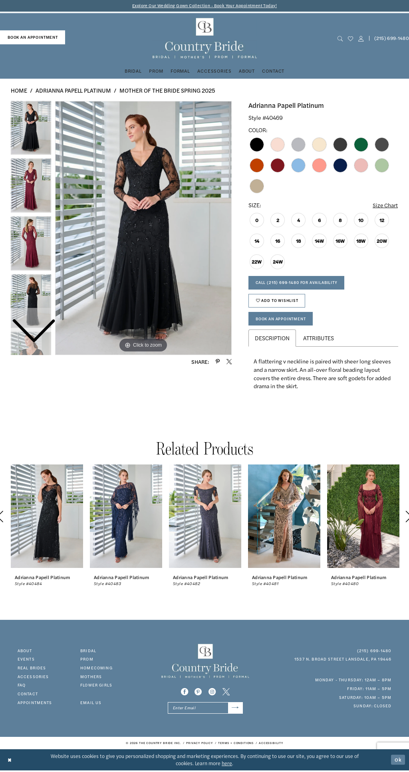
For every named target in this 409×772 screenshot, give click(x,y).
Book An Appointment (281, 320)
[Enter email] (205, 710)
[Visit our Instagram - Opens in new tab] (212, 693)
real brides (32, 669)
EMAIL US (90, 704)
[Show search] (340, 38)
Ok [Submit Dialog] (398, 761)
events (26, 660)
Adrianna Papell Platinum (73, 90)
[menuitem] (32, 37)
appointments (35, 704)
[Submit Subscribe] (235, 710)
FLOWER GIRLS (96, 687)
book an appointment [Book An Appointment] (33, 37)
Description (272, 339)
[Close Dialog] (10, 761)
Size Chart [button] (385, 205)
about (25, 652)
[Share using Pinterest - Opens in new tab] (218, 361)
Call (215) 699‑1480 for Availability (297, 283)
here (227, 764)
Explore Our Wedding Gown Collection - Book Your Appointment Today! (205, 6)
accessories (33, 678)
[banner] (204, 38)
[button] (360, 38)
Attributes (318, 339)
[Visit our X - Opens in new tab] (226, 693)
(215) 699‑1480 (374, 652)
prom (86, 660)
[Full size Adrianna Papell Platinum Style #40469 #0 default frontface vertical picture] (143, 228)
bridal (88, 652)
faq (22, 687)
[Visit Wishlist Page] (350, 38)
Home (19, 90)
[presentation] (47, 518)
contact (28, 695)
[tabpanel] (143, 228)
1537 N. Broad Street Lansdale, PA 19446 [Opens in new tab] (342, 660)
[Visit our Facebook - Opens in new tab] (184, 693)
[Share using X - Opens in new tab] (229, 361)
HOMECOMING (96, 669)
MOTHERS (91, 678)
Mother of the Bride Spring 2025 (167, 90)
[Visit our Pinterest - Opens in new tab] (198, 693)
